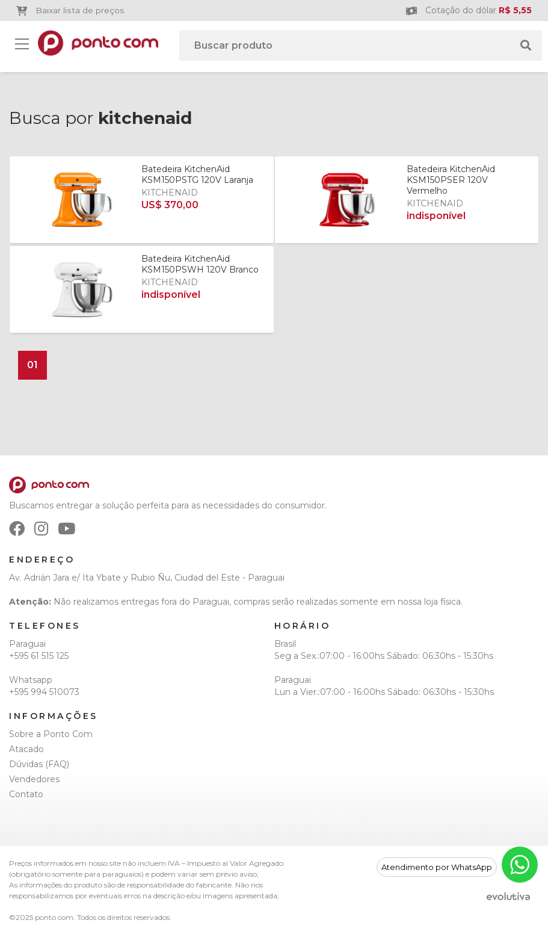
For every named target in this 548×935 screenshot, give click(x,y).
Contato (26, 794)
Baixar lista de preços (69, 10)
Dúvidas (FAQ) (39, 764)
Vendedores (34, 779)
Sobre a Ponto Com (51, 734)
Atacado (26, 749)
